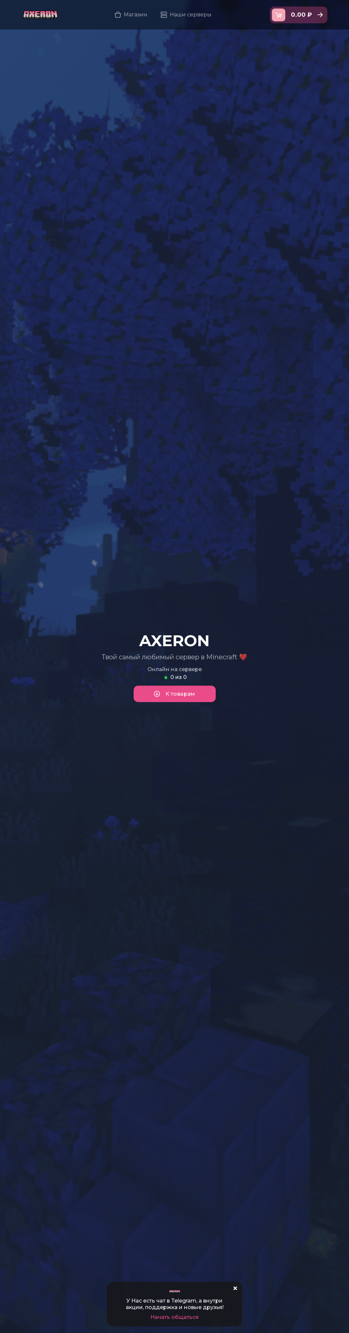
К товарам (174, 694)
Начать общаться (174, 1317)
